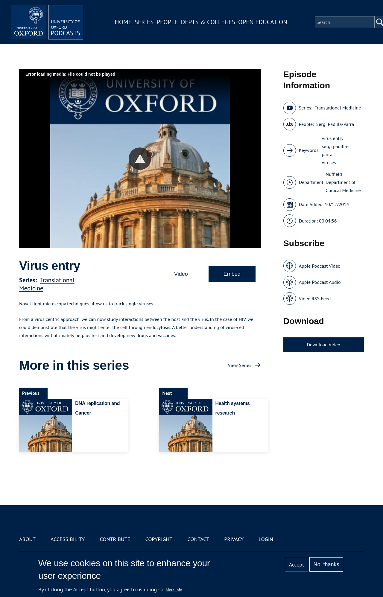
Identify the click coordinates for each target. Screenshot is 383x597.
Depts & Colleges (208, 22)
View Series (239, 365)
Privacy (234, 539)
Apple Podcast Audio (320, 282)
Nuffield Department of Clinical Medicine (343, 182)
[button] (140, 158)
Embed (232, 274)
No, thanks (326, 564)
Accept (296, 564)
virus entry (333, 138)
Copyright (158, 539)
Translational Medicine (337, 108)
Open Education (262, 22)
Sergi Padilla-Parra (335, 124)
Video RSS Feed (315, 298)
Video (181, 274)
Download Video (323, 345)
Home (123, 22)
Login (266, 539)
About (27, 539)
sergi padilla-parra (335, 150)
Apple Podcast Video (320, 266)
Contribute (115, 539)
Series (144, 22)
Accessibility (68, 539)
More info (174, 590)
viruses (329, 162)
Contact (198, 539)
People (167, 22)
